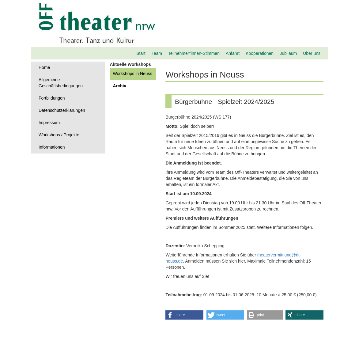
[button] (184, 315)
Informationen (52, 147)
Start (140, 53)
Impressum (49, 122)
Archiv (120, 85)
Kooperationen (260, 53)
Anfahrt (233, 53)
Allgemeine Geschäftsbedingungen (61, 82)
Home (44, 67)
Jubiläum (288, 53)
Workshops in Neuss (132, 73)
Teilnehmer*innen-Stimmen (194, 53)
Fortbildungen (52, 98)
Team (157, 53)
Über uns (311, 53)
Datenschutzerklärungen (62, 110)
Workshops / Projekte (59, 134)
